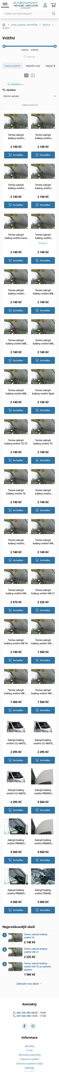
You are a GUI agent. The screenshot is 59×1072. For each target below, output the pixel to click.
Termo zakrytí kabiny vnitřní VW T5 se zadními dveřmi (16, 691)
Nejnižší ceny (33, 65)
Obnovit (31, 56)
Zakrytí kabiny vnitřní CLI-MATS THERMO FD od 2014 (16, 741)
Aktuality (29, 1046)
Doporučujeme (12, 65)
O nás (29, 1050)
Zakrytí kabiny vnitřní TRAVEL (43, 891)
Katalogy (29, 1067)
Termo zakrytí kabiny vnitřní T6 (15, 492)
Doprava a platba (29, 1059)
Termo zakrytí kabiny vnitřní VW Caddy (43, 541)
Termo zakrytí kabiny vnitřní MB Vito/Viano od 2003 (16, 392)
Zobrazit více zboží (28, 983)
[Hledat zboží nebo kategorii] (29, 13)
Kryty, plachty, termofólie (24, 24)
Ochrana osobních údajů (29, 1063)
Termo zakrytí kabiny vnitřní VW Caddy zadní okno (16, 591)
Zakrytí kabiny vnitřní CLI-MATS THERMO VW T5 (43, 741)
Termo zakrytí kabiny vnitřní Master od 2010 (16, 292)
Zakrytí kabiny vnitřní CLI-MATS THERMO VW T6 (15, 791)
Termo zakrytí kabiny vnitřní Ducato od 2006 (43, 186)
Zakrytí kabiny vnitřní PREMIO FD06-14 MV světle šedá (15, 841)
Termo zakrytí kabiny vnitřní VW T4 (16, 641)
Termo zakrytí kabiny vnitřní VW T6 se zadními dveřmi (43, 691)
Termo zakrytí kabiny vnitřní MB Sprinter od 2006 (16, 342)
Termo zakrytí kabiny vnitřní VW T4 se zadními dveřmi (43, 641)
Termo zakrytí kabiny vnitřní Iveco (16, 236)
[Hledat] (54, 13)
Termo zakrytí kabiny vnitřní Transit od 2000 (43, 492)
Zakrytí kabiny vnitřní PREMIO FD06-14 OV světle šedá (16, 891)
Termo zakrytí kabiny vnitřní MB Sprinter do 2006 (43, 292)
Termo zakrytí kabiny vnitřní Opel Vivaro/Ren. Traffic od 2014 (43, 392)
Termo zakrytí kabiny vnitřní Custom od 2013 (16, 136)
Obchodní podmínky (29, 1054)
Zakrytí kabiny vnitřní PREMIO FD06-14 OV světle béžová (43, 841)
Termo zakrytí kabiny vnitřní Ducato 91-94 (43, 136)
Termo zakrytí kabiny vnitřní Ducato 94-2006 (16, 186)
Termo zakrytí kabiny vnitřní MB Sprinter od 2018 (43, 342)
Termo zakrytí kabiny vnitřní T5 (43, 442)
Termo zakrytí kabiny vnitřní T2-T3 (16, 442)
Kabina (46, 24)
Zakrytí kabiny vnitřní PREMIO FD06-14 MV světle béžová (42, 791)
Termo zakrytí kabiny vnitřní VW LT (43, 591)
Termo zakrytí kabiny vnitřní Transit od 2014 (16, 541)
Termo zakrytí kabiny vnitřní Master (43, 236)
